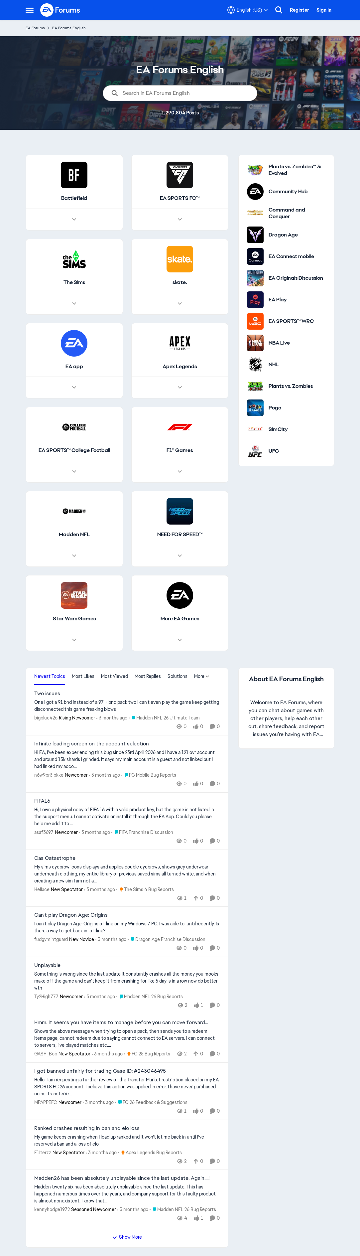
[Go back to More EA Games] (179, 618)
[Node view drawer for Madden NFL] (74, 556)
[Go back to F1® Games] (180, 450)
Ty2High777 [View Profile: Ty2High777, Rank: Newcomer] (46, 997)
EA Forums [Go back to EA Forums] (35, 28)
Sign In (323, 10)
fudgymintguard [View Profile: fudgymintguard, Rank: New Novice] (51, 939)
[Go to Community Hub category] (255, 191)
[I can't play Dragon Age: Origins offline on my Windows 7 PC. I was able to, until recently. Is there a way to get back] (127, 927)
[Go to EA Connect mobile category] (255, 256)
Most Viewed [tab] (114, 676)
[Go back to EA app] (74, 366)
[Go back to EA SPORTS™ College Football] (74, 450)
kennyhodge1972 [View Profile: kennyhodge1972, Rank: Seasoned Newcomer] (52, 1209)
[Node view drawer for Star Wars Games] (74, 640)
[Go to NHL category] (255, 364)
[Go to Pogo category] (255, 407)
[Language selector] (247, 10)
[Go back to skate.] (180, 282)
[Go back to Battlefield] (74, 198)
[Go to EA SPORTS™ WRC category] (255, 321)
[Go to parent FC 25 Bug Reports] (147, 1053)
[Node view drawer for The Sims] (74, 304)
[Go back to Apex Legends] (180, 366)
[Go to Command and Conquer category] (255, 213)
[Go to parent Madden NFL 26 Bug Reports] (149, 996)
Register (299, 10)
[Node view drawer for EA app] (74, 388)
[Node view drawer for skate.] (179, 304)
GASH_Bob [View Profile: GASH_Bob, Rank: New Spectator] (45, 1054)
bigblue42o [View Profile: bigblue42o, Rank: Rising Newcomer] (46, 718)
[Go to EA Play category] (255, 299)
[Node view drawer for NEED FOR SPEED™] (179, 556)
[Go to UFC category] (255, 451)
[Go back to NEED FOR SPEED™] (179, 535)
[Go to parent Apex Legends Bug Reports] (150, 1152)
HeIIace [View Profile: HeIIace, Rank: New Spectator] (42, 889)
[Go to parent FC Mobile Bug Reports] (148, 775)
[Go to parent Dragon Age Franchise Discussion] (166, 939)
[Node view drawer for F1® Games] (179, 472)
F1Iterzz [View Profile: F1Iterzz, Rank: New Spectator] (42, 1152)
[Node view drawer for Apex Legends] (179, 388)
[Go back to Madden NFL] (74, 535)
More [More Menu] (201, 676)
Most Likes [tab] (83, 676)
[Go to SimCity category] (255, 429)
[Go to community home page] (60, 10)
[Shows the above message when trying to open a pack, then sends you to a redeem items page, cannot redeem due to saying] (127, 1038)
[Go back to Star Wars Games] (74, 618)
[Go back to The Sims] (74, 282)
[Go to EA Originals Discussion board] (255, 278)
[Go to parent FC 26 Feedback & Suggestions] (151, 1102)
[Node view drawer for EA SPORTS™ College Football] (74, 472)
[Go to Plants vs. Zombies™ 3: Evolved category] (255, 170)
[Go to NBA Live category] (255, 343)
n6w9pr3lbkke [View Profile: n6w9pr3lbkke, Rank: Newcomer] (48, 775)
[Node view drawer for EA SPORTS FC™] (179, 220)
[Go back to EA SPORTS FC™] (179, 198)
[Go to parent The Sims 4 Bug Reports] (145, 889)
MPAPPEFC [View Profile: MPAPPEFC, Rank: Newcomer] (45, 1102)
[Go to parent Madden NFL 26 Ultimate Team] (164, 717)
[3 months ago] (111, 717)
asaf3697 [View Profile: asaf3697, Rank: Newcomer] (44, 832)
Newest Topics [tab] (49, 676)
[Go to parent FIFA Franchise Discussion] (142, 832)
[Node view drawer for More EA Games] (179, 640)
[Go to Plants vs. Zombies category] (255, 386)
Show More (127, 1237)
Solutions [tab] (177, 676)
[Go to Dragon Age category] (255, 235)
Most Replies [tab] (148, 676)
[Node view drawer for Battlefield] (74, 220)
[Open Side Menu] (29, 10)
